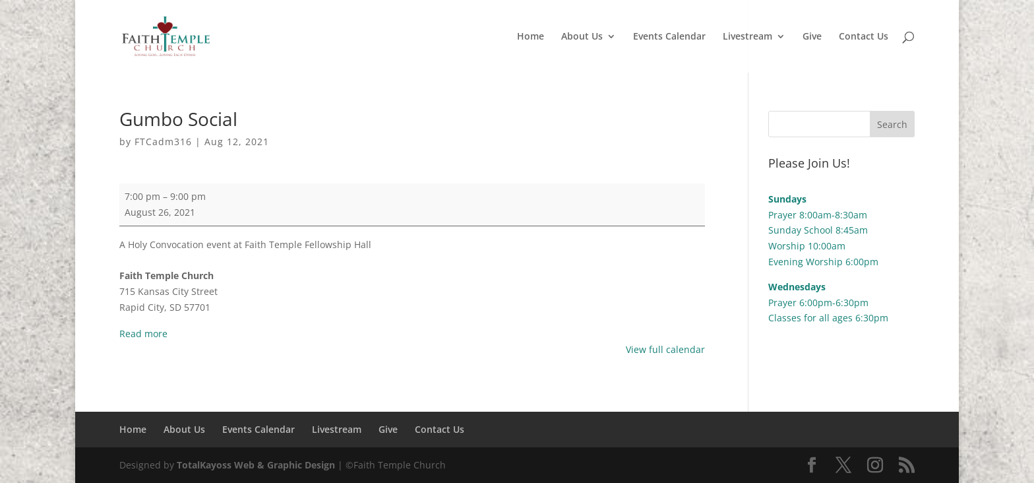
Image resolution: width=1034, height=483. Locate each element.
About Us (582, 37)
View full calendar (665, 349)
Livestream (747, 37)
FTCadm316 (163, 141)
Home (530, 37)
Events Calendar (669, 37)
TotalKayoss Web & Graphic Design (256, 465)
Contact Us (863, 37)
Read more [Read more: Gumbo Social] (143, 333)
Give (812, 37)
